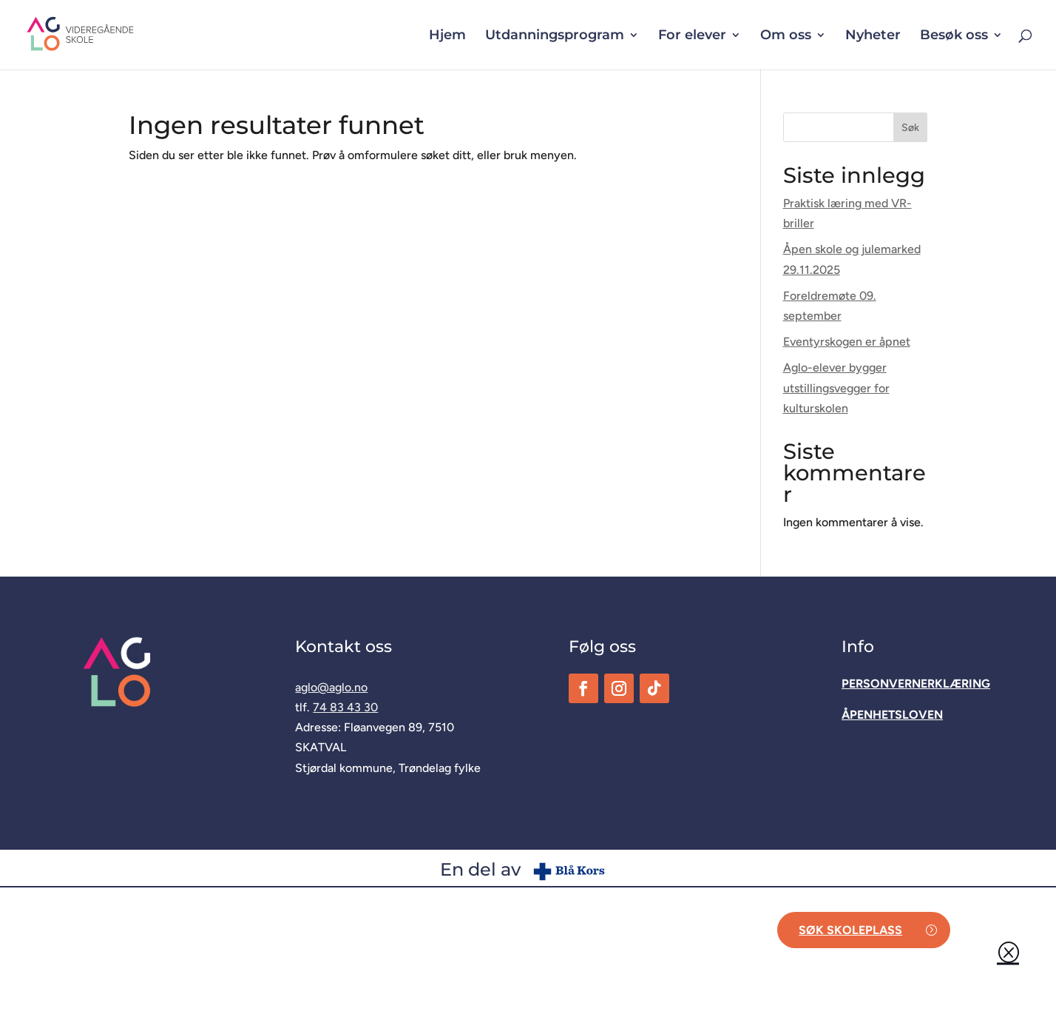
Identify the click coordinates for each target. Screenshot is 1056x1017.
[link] (104, 34)
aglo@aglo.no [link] (331, 687)
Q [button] (1008, 952)
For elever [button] (692, 36)
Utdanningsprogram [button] (554, 36)
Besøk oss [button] (954, 36)
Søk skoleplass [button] (850, 930)
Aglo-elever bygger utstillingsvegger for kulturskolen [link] (836, 387)
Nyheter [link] (873, 36)
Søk (910, 127)
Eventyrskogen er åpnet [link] (846, 342)
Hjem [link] (447, 36)
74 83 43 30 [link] (345, 707)
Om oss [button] (785, 36)
